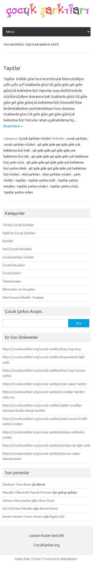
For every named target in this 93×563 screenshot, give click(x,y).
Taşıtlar (12, 68)
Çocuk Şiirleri (11, 273)
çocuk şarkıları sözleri (19, 144)
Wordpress (69, 559)
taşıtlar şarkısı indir (42, 180)
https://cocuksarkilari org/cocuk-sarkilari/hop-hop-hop (41, 349)
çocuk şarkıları (76, 138)
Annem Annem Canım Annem (22, 516)
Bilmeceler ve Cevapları (18, 289)
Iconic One (22, 559)
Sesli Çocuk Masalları (17, 249)
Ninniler (7, 241)
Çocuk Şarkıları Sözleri (35, 138)
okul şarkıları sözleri (56, 174)
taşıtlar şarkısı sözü (64, 186)
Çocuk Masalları (13, 265)
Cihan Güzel (45, 500)
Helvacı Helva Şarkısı (16, 500)
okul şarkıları (31, 174)
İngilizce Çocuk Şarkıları (18, 233)
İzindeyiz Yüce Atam (16, 484)
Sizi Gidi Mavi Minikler (17, 508)
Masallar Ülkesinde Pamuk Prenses (27, 492)
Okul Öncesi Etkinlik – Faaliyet (23, 297)
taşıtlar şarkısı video (18, 192)
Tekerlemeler (11, 281)
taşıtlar (21, 180)
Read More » (13, 126)
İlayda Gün (57, 516)
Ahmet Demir (48, 508)
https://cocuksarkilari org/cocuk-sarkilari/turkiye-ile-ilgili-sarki (46, 445)
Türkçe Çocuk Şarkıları (18, 224)
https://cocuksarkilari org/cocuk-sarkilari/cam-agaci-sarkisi (44, 384)
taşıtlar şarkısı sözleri (32, 186)
